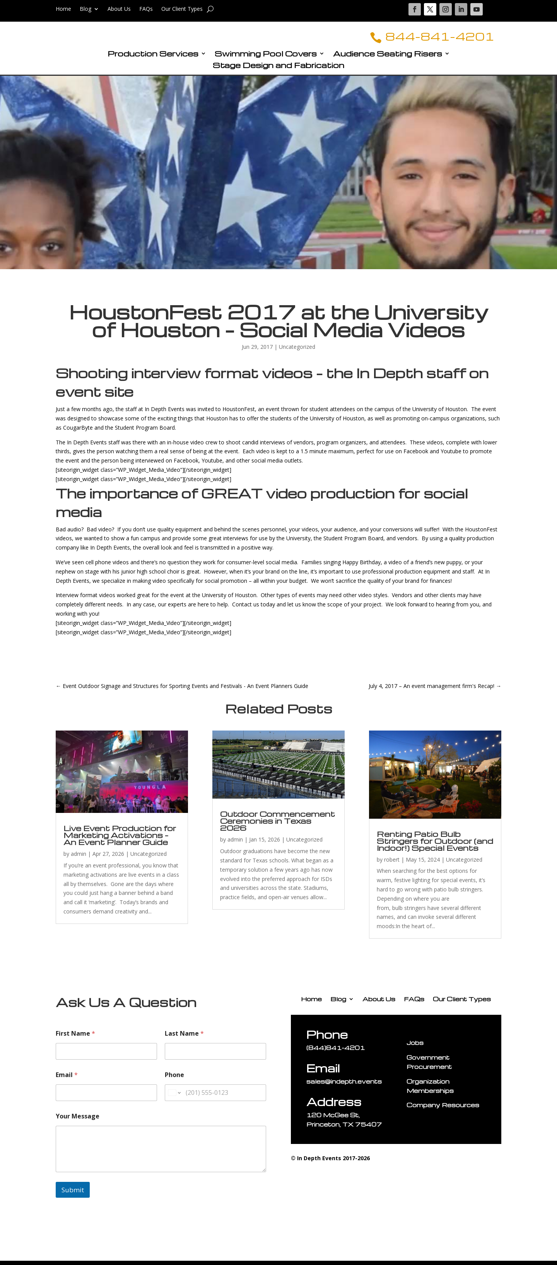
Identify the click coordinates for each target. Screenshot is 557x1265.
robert (392, 864)
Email (67, 1079)
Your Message (77, 1121)
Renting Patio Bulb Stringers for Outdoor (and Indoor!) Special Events (435, 845)
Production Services (153, 59)
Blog (85, 9)
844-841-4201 (428, 38)
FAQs (146, 9)
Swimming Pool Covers (266, 59)
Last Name (184, 1038)
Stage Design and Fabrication (278, 71)
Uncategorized (297, 351)
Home (63, 9)
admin (78, 858)
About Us (119, 9)
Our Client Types (182, 9)
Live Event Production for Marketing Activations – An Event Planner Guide (119, 840)
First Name (75, 1038)
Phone (174, 1079)
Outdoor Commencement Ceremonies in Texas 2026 (277, 825)
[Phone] (215, 1097)
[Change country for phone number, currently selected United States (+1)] (174, 1097)
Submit (73, 1194)
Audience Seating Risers (387, 59)
